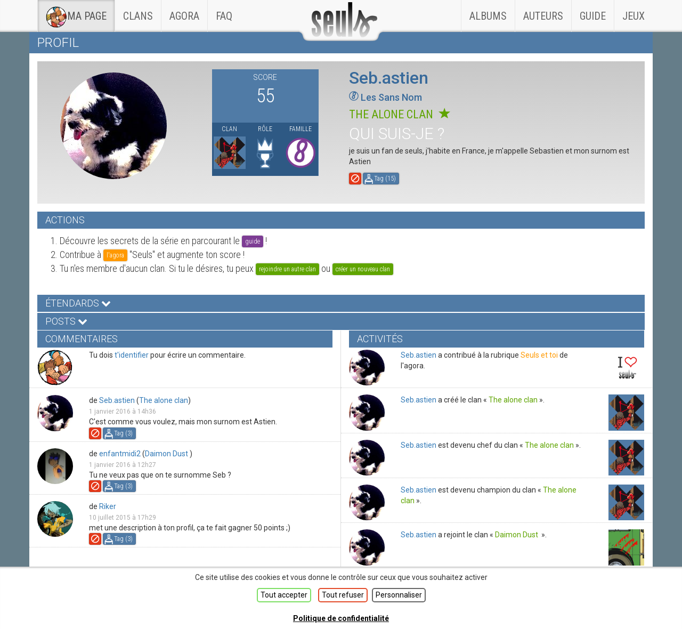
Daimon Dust (167, 453)
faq (224, 16)
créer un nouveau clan (363, 269)
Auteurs (543, 16)
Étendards (78, 303)
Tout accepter (284, 595)
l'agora (115, 255)
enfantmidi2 (120, 453)
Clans (142, 11)
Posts (66, 321)
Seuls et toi (539, 355)
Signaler (355, 178)
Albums (488, 16)
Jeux (633, 16)
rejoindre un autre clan (287, 269)
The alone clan (399, 114)
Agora (184, 16)
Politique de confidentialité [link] (341, 618)
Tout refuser (343, 595)
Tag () (385, 178)
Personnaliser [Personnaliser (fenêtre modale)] (399, 595)
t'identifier (132, 355)
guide (252, 241)
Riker (107, 506)
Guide (593, 16)
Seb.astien (117, 400)
